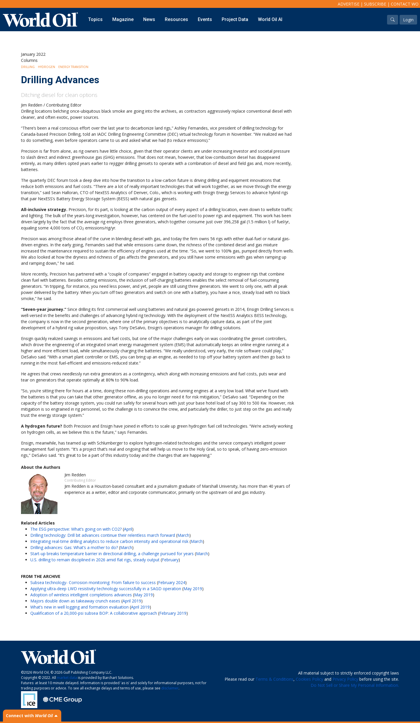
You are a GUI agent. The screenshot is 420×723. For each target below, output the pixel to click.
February (170, 559)
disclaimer (169, 688)
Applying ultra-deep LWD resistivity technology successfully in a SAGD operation (105, 588)
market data (67, 677)
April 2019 (132, 601)
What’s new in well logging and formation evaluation (79, 607)
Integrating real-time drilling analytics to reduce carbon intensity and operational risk (109, 541)
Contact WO (405, 4)
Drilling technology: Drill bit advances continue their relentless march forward (102, 535)
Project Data (235, 19)
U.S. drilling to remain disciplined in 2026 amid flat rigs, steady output (95, 559)
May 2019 (192, 588)
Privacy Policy (345, 679)
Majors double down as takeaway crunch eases (75, 601)
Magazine (123, 19)
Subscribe (375, 4)
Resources (176, 19)
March (183, 535)
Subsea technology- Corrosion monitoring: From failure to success (93, 582)
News (149, 19)
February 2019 (172, 613)
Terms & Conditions (274, 679)
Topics (95, 19)
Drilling (28, 67)
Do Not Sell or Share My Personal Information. (355, 685)
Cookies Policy (309, 679)
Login (408, 19)
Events (205, 19)
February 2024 (171, 582)
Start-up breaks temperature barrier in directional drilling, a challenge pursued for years (112, 553)
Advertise (348, 4)
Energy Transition (73, 67)
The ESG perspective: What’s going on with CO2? (76, 529)
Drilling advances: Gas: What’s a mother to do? (74, 547)
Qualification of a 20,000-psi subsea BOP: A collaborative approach (93, 613)
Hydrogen (46, 67)
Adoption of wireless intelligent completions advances (81, 594)
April (128, 529)
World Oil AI (270, 19)
